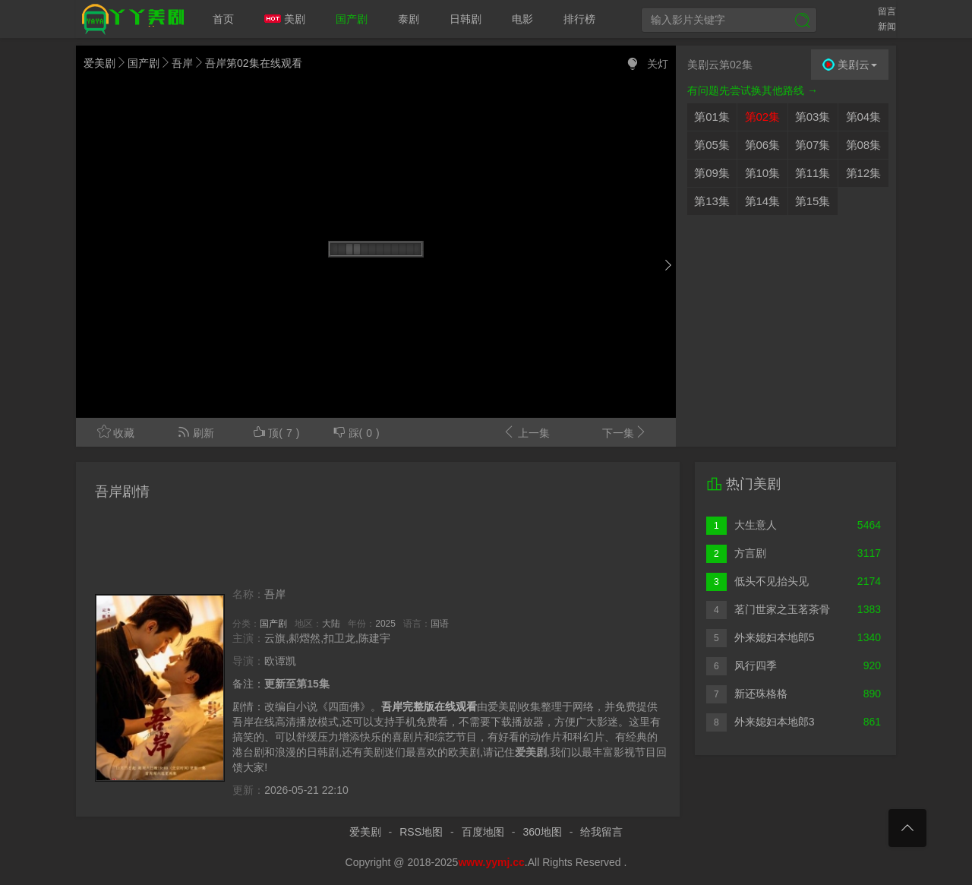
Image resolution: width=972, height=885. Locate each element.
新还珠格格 (746, 694)
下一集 (625, 432)
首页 (223, 19)
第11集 (813, 172)
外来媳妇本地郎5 (760, 638)
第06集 (763, 144)
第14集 (763, 200)
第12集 (864, 172)
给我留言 (601, 832)
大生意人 (741, 525)
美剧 (284, 19)
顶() (275, 432)
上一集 (526, 432)
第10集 (763, 172)
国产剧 (352, 19)
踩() (356, 432)
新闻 (887, 26)
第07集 (813, 144)
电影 (522, 19)
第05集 (712, 144)
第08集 (864, 144)
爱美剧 (130, 19)
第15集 (813, 200)
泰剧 (408, 19)
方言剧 (736, 553)
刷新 (195, 432)
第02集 (763, 116)
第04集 (864, 116)
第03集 (813, 116)
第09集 (712, 172)
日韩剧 (465, 19)
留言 (887, 11)
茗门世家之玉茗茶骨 (768, 610)
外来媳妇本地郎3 (760, 722)
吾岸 (182, 63)
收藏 (115, 432)
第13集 (712, 200)
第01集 (712, 116)
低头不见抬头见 (757, 581)
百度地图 (483, 832)
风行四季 (741, 666)
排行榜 (579, 19)
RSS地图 (421, 832)
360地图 (541, 832)
